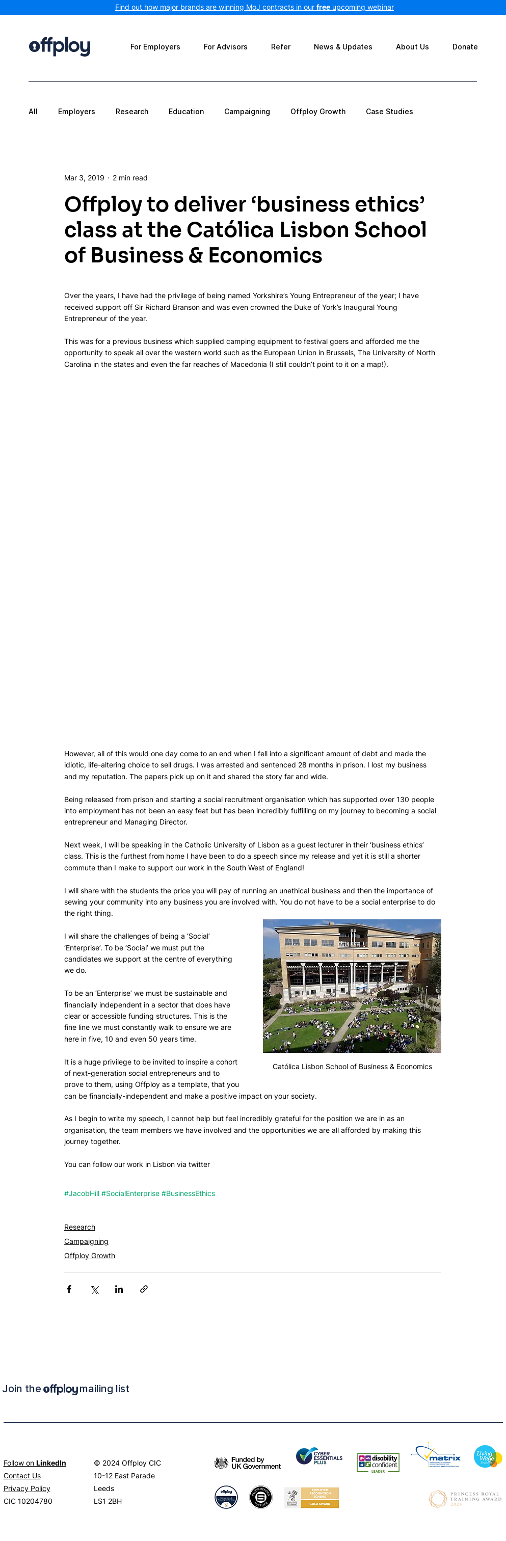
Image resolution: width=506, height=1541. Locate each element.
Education (186, 111)
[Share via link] (144, 1289)
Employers (76, 111)
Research (132, 111)
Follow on (35, 1462)
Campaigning (247, 111)
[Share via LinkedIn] (119, 1289)
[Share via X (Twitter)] (94, 1289)
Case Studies (389, 111)
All (33, 111)
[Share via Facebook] (69, 1289)
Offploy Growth (317, 111)
